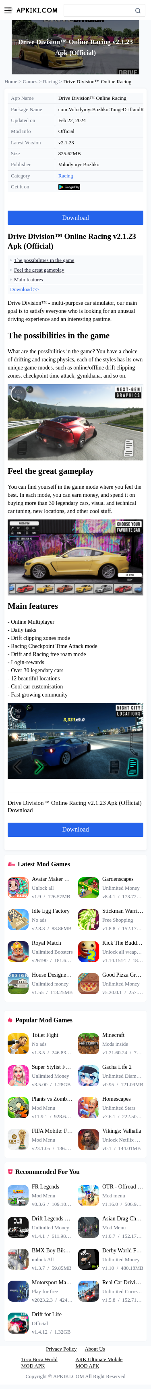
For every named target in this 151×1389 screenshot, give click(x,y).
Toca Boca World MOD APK (39, 1362)
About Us (95, 1349)
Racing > (53, 81)
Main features (28, 280)
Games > (33, 81)
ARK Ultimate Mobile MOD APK (98, 1362)
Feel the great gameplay (39, 270)
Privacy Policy (61, 1349)
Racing (65, 176)
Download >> (24, 289)
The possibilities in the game (44, 260)
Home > (13, 81)
